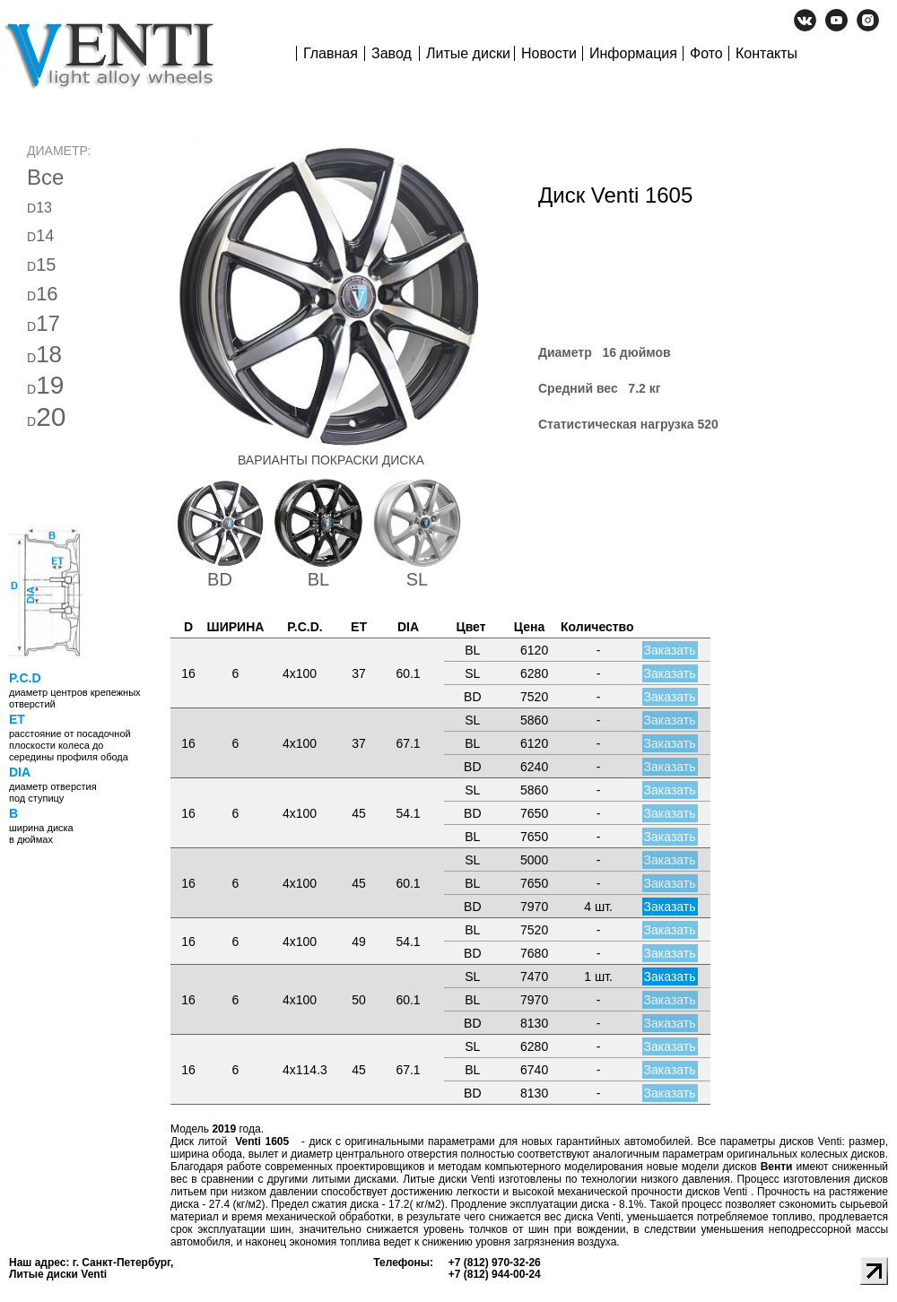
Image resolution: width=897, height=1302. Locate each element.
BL (318, 579)
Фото (706, 53)
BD (219, 579)
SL (417, 579)
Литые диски (468, 53)
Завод (391, 53)
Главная (330, 53)
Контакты (766, 53)
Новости (549, 53)
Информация (633, 53)
